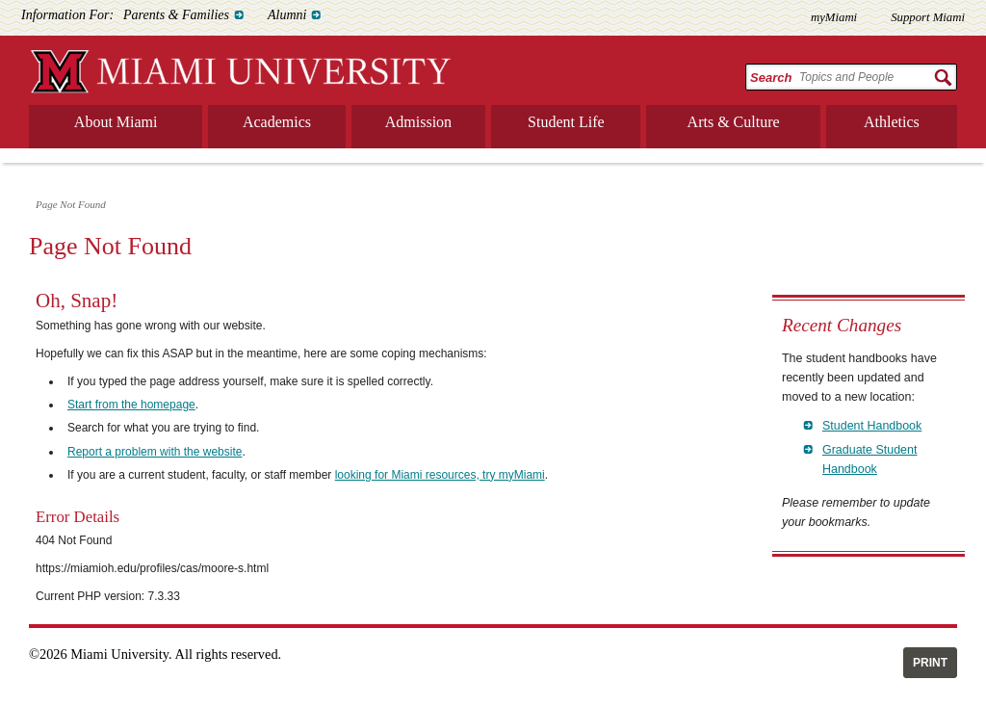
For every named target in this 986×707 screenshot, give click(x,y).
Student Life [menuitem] (566, 122)
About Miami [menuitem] (116, 122)
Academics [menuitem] (277, 122)
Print (930, 662)
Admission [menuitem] (418, 122)
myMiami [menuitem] (834, 17)
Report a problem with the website (154, 451)
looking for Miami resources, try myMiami (440, 475)
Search (770, 77)
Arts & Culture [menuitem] (734, 122)
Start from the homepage (131, 404)
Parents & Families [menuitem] (176, 15)
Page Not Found (71, 204)
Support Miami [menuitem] (928, 17)
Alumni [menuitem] (287, 15)
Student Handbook (871, 425)
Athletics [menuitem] (892, 122)
